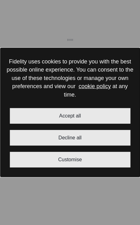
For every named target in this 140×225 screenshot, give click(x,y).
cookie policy (95, 86)
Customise (70, 159)
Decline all (70, 137)
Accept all (70, 115)
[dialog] (70, 112)
